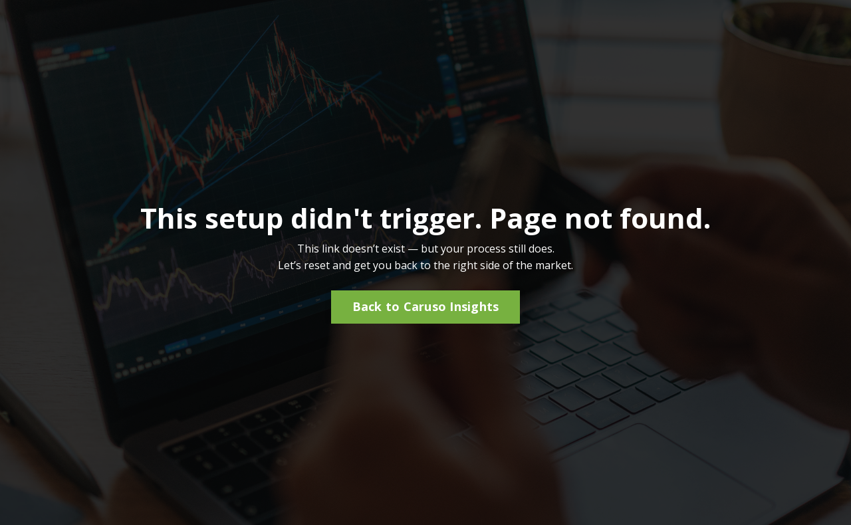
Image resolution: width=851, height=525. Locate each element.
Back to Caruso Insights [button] (425, 306)
